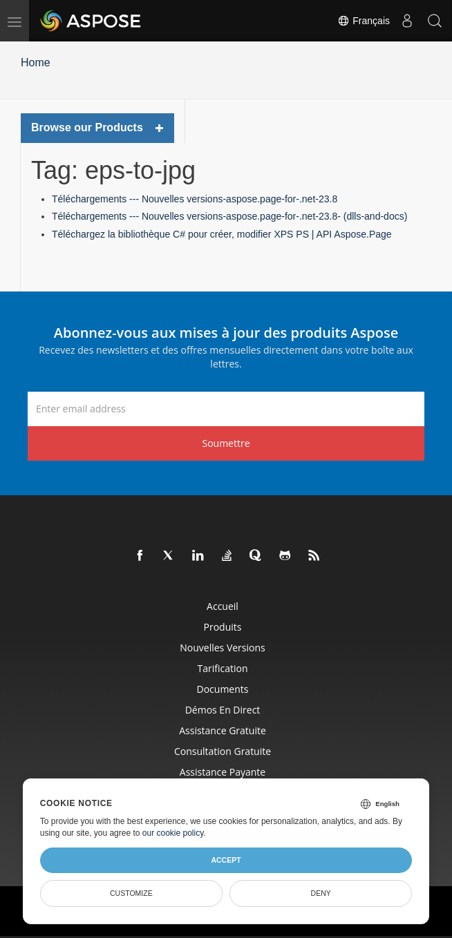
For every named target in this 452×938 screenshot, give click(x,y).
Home (35, 62)
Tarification (222, 668)
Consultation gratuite (222, 751)
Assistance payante (222, 771)
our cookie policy (173, 833)
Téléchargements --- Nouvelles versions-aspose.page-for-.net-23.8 (194, 198)
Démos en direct (223, 709)
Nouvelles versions (222, 647)
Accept (226, 860)
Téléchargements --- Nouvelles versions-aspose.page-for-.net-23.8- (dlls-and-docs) (229, 216)
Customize (131, 893)
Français (363, 21)
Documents (223, 689)
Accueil (222, 606)
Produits (223, 626)
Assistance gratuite (222, 730)
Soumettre (225, 443)
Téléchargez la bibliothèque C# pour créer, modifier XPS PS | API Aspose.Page (222, 234)
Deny (321, 893)
